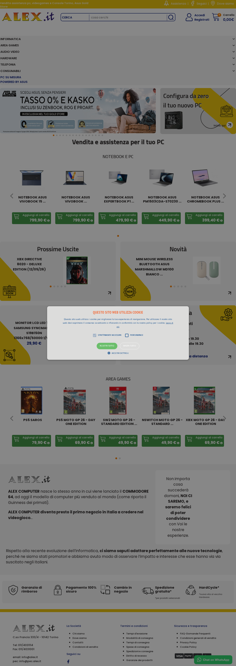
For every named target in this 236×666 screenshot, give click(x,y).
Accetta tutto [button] (107, 346)
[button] (118, 333)
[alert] (118, 333)
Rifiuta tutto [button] (129, 346)
